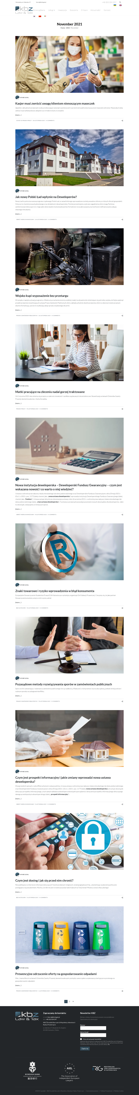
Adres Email (84, 1032)
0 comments (50, 120)
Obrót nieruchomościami (25, 219)
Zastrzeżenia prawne (92, 1091)
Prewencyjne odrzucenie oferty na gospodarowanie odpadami (56, 974)
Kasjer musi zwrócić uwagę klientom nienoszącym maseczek (55, 103)
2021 (68, 28)
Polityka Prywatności (106, 1091)
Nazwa (83, 1025)
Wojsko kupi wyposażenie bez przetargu (41, 295)
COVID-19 (19, 120)
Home (63, 28)
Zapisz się (85, 1049)
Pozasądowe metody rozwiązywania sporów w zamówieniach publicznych (63, 684)
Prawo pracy (27, 120)
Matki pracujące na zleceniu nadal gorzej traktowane (50, 392)
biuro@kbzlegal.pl (54, 1017)
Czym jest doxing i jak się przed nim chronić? (44, 880)
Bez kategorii (21, 608)
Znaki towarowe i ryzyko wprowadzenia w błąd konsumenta (54, 591)
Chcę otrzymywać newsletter (92, 1039)
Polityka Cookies (119, 1091)
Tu (108, 1044)
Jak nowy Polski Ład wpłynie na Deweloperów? (46, 197)
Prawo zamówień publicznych (26, 315)
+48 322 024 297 (51, 1019)
